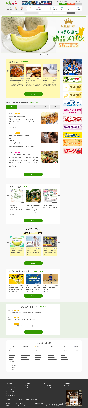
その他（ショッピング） (52, 359)
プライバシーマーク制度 (60, 403)
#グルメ (13, 212)
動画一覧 (45, 383)
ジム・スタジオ (24, 357)
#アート (10, 212)
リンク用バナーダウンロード (21, 405)
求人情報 (78, 9)
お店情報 (27, 385)
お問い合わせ (67, 385)
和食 (10, 353)
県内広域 (21, 248)
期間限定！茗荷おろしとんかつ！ (17, 116)
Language (78, 3)
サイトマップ (33, 405)
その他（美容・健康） (25, 359)
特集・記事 (9, 9)
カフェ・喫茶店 (11, 361)
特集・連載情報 (9, 383)
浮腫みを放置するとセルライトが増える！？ (19, 135)
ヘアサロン (23, 348)
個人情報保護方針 (19, 403)
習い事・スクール (64, 348)
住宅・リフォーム (64, 353)
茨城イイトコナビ (11, 385)
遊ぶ (46, 9)
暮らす (62, 9)
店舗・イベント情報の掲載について (33, 399)
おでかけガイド (11, 391)
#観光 (44, 254)
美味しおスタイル (11, 395)
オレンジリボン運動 (11, 393)
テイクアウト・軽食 (12, 365)
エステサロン (23, 350)
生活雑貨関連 (51, 355)
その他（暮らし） (64, 359)
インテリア (50, 350)
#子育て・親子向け (18, 212)
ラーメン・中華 (12, 355)
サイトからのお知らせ (48, 387)
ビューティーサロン (25, 353)
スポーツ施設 (37, 350)
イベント (16, 9)
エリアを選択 (14, 13)
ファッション (50, 348)
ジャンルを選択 (42, 13)
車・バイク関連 (64, 357)
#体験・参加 (45, 212)
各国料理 (10, 359)
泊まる (70, 9)
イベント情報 (28, 383)
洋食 (10, 350)
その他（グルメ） (12, 369)
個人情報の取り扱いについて (37, 403)
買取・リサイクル (51, 357)
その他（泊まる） (76, 350)
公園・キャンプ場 (38, 357)
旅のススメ (10, 389)
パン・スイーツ (12, 363)
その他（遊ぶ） (37, 359)
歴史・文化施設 (38, 355)
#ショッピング (49, 212)
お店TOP (22, 9)
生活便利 (63, 355)
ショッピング (54, 9)
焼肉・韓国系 (11, 357)
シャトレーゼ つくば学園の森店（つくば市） (19, 155)
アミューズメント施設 (39, 348)
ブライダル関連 (64, 350)
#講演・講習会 (28, 214)
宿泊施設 (75, 348)
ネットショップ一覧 (47, 385)
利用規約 (8, 405)
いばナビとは (67, 383)
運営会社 (8, 403)
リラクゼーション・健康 (25, 355)
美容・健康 (38, 9)
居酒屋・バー (11, 348)
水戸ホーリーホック (12, 387)
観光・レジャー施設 (38, 353)
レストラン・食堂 (12, 367)
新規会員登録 (71, 3)
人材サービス (9, 399)
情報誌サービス (19, 399)
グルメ (30, 9)
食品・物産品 (50, 353)
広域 (38, 248)
